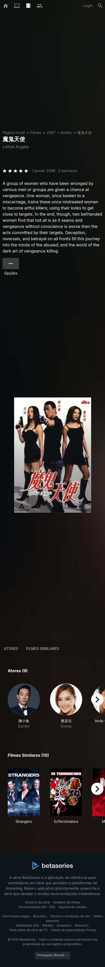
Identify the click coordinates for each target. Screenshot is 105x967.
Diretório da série (37, 902)
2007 (51, 132)
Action (66, 132)
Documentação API (32, 907)
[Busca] (100, 5)
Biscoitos (39, 916)
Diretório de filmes (66, 902)
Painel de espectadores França (73, 930)
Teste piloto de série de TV (28, 930)
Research (82, 925)
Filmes (35, 132)
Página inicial (14, 132)
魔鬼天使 (84, 132)
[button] (24, 706)
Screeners (64, 925)
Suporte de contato (73, 907)
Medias (48, 925)
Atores (11, 648)
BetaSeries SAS (27, 925)
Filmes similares (42, 648)
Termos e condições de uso (70, 916)
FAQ (52, 907)
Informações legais (16, 916)
